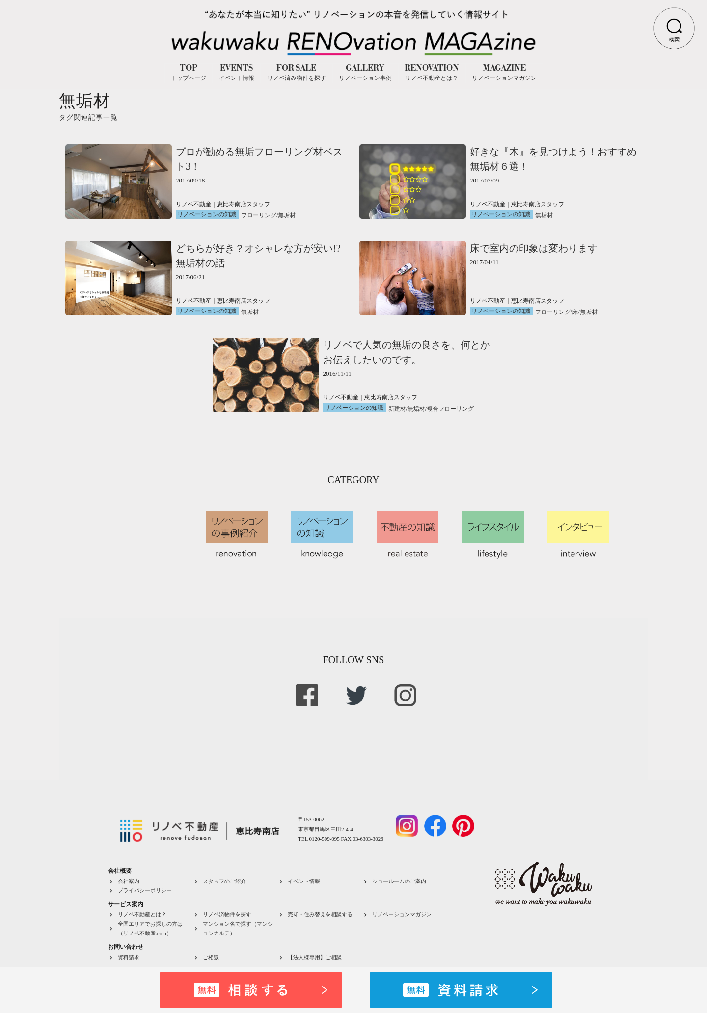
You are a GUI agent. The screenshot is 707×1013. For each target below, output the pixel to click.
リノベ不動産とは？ (142, 914)
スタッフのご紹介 (224, 881)
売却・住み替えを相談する (320, 914)
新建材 (397, 408)
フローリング (258, 215)
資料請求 (128, 957)
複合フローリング (450, 408)
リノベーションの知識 (206, 214)
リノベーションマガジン (402, 914)
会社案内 (128, 881)
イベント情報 (304, 881)
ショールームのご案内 (399, 881)
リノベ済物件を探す (227, 914)
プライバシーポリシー (145, 890)
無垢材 (287, 215)
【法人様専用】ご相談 (315, 957)
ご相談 (211, 957)
